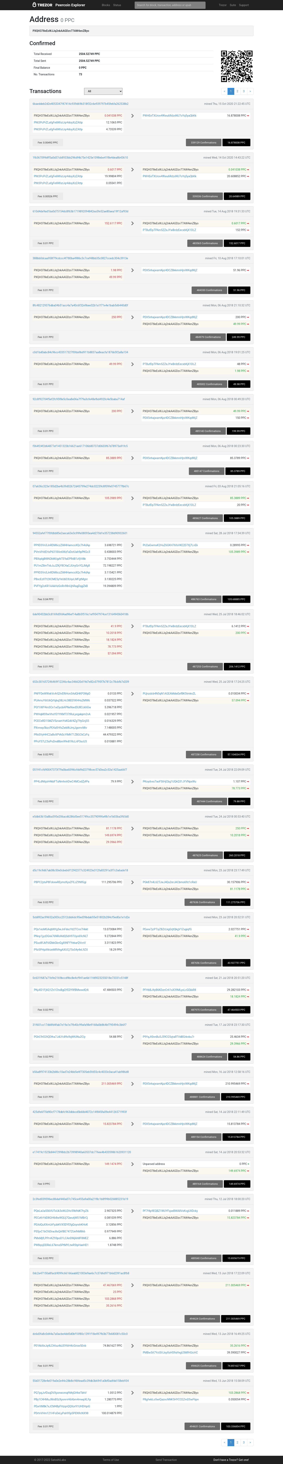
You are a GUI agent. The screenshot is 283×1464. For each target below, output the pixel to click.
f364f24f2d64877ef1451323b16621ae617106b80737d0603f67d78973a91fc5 (80, 446)
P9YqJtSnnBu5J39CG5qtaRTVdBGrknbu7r (168, 1036)
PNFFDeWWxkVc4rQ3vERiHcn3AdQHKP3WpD (62, 693)
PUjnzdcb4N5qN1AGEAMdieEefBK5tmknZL (169, 693)
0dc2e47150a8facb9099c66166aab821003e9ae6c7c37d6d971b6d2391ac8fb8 (81, 1273)
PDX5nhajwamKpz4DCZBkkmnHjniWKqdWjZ (170, 270)
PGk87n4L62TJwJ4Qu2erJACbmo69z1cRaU (170, 882)
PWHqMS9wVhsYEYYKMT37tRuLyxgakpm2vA (62, 714)
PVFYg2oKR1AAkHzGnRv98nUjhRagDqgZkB (61, 586)
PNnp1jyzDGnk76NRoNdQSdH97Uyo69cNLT (61, 936)
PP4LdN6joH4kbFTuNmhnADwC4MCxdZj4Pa (61, 781)
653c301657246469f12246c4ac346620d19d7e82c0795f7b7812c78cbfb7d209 (81, 681)
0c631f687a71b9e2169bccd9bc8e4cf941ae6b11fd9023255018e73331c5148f (80, 977)
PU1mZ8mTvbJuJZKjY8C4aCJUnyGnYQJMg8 (62, 565)
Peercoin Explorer (70, 5)
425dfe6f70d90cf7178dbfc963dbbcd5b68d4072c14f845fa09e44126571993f (80, 1112)
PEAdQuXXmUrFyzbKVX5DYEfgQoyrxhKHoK (61, 1224)
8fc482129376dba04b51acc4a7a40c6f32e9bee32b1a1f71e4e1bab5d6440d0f (80, 305)
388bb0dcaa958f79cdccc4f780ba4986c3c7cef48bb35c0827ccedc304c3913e (80, 258)
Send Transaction (166, 1459)
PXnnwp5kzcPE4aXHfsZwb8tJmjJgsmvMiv (60, 727)
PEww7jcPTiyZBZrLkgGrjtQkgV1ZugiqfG (167, 929)
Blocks (106, 5)
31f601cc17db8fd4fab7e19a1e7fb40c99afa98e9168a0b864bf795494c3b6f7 (80, 1024)
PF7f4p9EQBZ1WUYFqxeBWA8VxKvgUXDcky (170, 1210)
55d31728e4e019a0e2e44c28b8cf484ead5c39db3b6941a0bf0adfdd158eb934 (81, 1380)
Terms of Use (111, 1459)
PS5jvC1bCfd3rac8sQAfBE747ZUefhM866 (59, 1231)
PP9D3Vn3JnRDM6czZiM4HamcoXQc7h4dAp (62, 545)
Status (117, 5)
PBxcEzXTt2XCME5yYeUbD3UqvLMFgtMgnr (61, 579)
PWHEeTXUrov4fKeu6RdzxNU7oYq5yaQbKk (169, 115)
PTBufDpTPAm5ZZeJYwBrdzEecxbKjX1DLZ (169, 230)
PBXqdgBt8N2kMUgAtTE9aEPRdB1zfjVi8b (60, 558)
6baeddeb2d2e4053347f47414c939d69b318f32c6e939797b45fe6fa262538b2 (81, 103)
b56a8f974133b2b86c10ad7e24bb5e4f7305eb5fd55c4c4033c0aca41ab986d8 (81, 1071)
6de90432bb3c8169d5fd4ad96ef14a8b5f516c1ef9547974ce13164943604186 (81, 614)
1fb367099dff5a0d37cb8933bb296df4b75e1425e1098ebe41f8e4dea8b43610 (80, 157)
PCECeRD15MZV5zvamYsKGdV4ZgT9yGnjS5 (61, 720)
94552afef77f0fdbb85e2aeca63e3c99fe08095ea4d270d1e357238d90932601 (80, 533)
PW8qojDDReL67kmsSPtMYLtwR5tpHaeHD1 (61, 1245)
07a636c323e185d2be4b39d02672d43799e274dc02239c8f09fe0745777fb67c (81, 486)
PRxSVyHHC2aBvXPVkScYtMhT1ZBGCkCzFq (61, 734)
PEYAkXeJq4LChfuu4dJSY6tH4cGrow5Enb (60, 1345)
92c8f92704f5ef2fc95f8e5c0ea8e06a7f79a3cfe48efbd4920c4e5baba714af (79, 399)
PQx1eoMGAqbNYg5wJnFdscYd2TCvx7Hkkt (61, 929)
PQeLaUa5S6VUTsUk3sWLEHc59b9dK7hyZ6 (61, 1210)
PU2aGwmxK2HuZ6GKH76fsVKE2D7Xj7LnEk (170, 545)
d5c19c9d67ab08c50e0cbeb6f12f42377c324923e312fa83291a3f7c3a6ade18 (80, 870)
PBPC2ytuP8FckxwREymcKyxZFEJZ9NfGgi (60, 882)
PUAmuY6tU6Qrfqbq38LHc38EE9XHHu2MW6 (62, 700)
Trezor (223, 5)
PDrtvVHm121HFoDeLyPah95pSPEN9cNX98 (61, 1413)
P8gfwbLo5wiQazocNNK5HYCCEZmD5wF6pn (171, 1399)
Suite (233, 5)
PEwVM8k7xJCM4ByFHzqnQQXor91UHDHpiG (62, 1406)
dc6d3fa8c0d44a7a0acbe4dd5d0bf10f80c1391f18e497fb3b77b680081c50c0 (80, 1333)
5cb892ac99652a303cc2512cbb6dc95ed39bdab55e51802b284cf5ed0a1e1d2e (81, 917)
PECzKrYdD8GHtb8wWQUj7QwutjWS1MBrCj (61, 1217)
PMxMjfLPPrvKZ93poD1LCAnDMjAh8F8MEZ (61, 1238)
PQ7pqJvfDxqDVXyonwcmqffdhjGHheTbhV (60, 1392)
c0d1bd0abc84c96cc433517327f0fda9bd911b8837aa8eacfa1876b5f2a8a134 (80, 352)
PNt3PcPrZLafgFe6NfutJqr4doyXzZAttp (58, 122)
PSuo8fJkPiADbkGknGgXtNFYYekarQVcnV (60, 942)
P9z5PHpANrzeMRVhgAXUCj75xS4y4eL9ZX (61, 949)
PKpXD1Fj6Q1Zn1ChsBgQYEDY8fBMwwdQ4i (61, 989)
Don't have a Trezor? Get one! (231, 1459)
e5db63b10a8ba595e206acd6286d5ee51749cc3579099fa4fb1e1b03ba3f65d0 (81, 816)
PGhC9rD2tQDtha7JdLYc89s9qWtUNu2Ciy (59, 1036)
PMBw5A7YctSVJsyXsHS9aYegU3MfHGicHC (170, 1352)
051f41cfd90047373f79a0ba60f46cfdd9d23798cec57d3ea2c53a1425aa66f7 (80, 769)
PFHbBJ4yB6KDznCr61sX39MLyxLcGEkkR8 (169, 989)
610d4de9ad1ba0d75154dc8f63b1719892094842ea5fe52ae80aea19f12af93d (80, 211)
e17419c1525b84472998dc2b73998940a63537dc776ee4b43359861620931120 (82, 1152)
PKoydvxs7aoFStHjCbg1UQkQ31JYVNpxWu (169, 781)
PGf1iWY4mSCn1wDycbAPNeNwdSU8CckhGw (62, 707)
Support (244, 5)
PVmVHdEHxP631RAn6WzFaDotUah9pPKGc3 (62, 551)
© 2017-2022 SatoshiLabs (50, 1459)
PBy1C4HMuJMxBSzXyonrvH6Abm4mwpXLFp (62, 1399)
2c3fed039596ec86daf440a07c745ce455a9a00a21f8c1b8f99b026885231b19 (80, 1199)
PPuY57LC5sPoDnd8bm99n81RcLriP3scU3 (60, 741)
